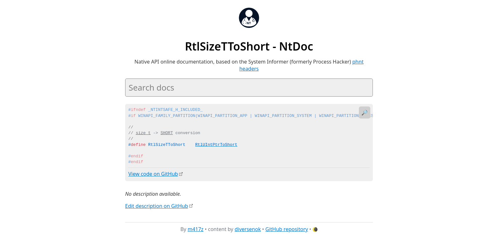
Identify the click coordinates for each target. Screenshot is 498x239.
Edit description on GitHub (156, 205)
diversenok (248, 229)
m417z (196, 229)
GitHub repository (287, 229)
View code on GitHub (153, 173)
